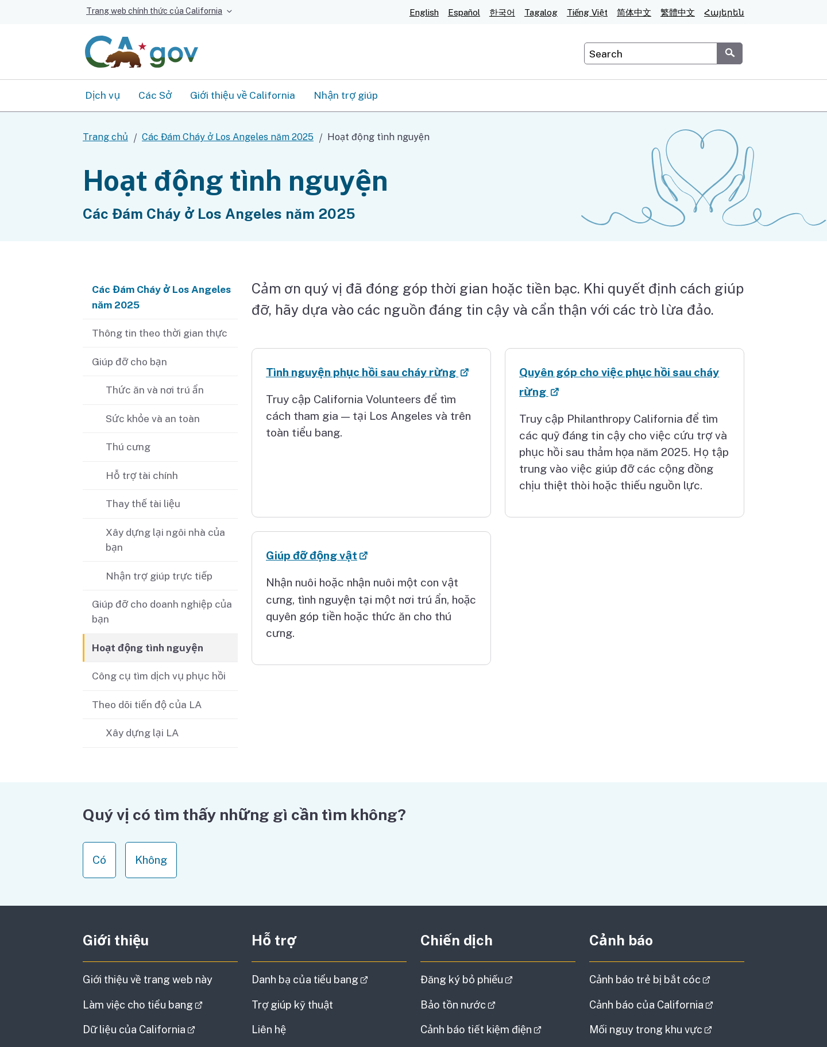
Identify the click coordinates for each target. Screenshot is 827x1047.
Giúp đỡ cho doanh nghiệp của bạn (162, 611)
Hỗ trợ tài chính (142, 475)
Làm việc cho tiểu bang (160, 1005)
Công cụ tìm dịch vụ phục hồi (159, 676)
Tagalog (541, 12)
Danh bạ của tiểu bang (329, 979)
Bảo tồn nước (490, 1005)
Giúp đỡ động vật (353, 555)
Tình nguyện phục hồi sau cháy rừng (371, 372)
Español (464, 12)
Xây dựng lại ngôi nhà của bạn (165, 539)
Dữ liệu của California (160, 1029)
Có (99, 859)
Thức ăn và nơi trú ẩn (155, 390)
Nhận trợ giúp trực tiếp (159, 576)
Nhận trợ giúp (346, 95)
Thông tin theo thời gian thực (160, 333)
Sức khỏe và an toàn (153, 418)
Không (151, 859)
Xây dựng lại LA (142, 733)
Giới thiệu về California (242, 95)
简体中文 (634, 12)
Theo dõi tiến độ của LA (147, 704)
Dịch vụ (102, 95)
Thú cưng (128, 447)
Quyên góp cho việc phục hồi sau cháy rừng (619, 383)
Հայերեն (724, 12)
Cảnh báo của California (666, 1005)
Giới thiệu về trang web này (147, 979)
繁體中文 (677, 12)
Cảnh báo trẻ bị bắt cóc (666, 979)
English (424, 12)
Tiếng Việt (587, 12)
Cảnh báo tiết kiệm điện (497, 1029)
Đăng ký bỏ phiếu (497, 979)
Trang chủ (105, 137)
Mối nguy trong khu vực (666, 1029)
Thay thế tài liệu (143, 503)
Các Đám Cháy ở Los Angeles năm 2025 (228, 137)
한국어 (502, 12)
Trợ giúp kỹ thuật (293, 1005)
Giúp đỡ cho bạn (129, 362)
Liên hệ (290, 1029)
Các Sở (155, 95)
